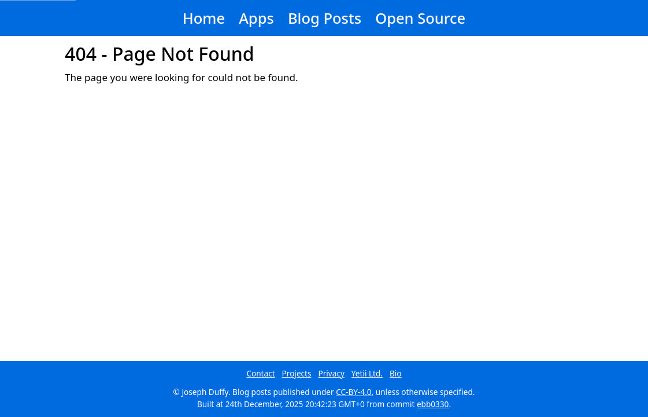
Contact (260, 373)
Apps (256, 18)
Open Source (420, 18)
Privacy (332, 373)
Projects (297, 373)
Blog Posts (324, 18)
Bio (396, 373)
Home (204, 18)
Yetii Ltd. (367, 373)
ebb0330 (433, 403)
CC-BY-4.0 (353, 391)
